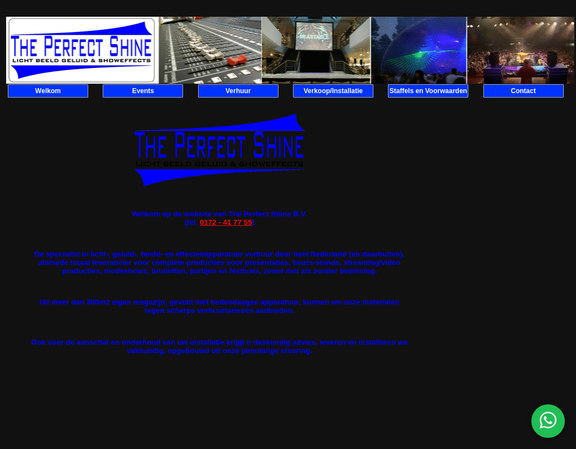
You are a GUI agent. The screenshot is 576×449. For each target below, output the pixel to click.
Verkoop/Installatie (333, 91)
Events (143, 91)
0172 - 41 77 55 (226, 222)
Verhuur (238, 91)
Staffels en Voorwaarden (428, 91)
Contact (523, 91)
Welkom (48, 91)
